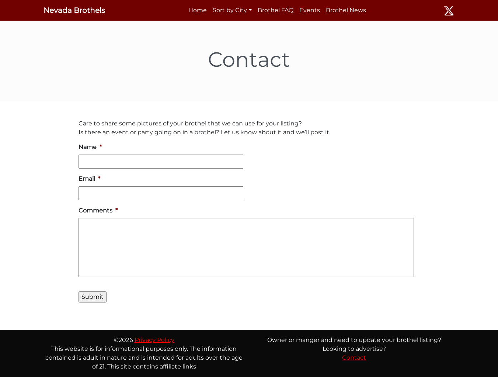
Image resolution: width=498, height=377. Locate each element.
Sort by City (230, 10)
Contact (354, 357)
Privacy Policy (154, 339)
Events (309, 10)
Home (197, 10)
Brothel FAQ (275, 10)
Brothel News (346, 10)
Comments (98, 210)
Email (89, 178)
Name (90, 147)
